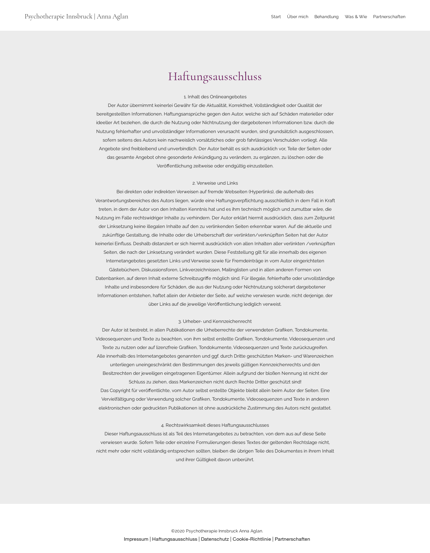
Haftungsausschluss (174, 539)
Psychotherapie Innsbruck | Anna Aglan (76, 16)
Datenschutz (215, 539)
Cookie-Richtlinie (252, 539)
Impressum (136, 539)
